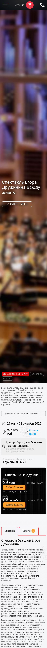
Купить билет (17, 204)
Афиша (19, 5)
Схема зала (33, 432)
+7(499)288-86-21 (14, 462)
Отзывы (28, 531)
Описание (10, 531)
